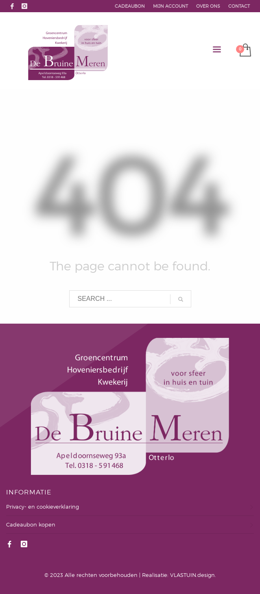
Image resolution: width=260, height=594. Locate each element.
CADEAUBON (130, 6)
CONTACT (239, 6)
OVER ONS (208, 6)
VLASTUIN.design (192, 575)
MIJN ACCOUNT (170, 6)
